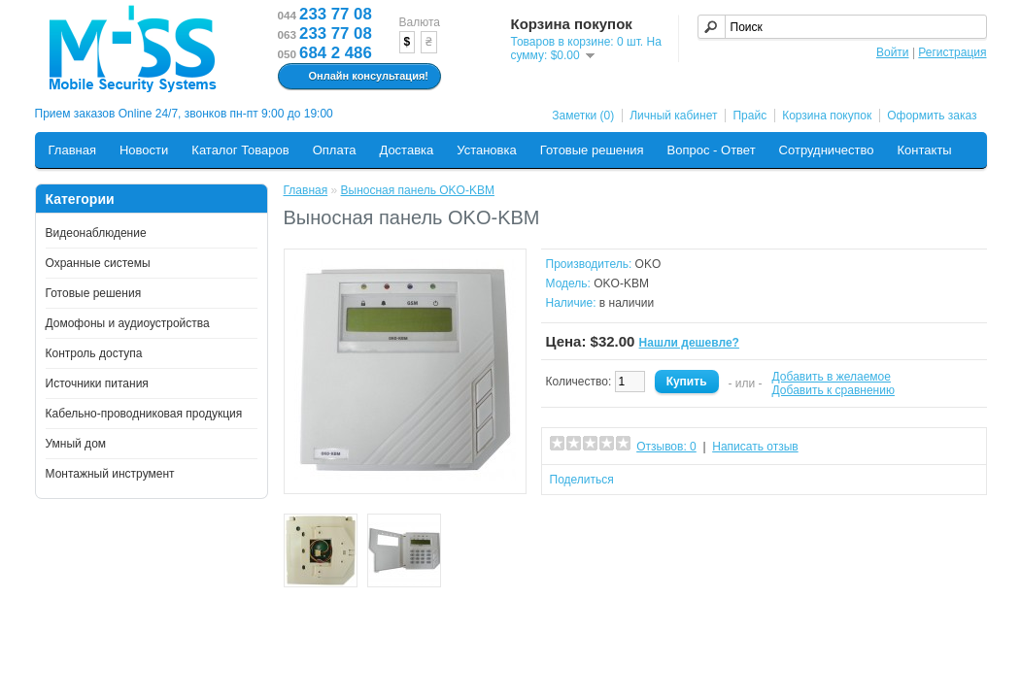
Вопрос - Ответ (711, 150)
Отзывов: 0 (666, 446)
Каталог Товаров (240, 150)
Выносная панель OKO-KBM (417, 190)
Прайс (749, 115)
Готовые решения (592, 150)
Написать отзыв (755, 446)
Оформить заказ (931, 115)
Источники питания (97, 383)
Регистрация (952, 52)
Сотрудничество (826, 150)
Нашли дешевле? (689, 343)
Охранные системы (98, 263)
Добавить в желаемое (831, 376)
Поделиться (582, 479)
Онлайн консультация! (357, 76)
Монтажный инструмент (110, 474)
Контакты (925, 150)
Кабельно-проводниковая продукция (144, 413)
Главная (72, 150)
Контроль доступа (94, 353)
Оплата (335, 150)
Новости (143, 150)
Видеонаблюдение (96, 233)
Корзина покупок (826, 115)
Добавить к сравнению (833, 390)
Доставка (406, 150)
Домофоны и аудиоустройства (128, 323)
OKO (648, 264)
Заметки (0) (583, 115)
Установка (486, 150)
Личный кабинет (673, 115)
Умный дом (76, 443)
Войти (892, 52)
